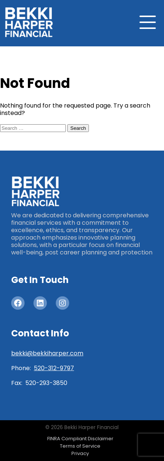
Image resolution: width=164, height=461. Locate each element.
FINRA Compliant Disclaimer (80, 438)
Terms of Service (80, 446)
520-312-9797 (54, 368)
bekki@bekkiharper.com (47, 353)
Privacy (80, 453)
